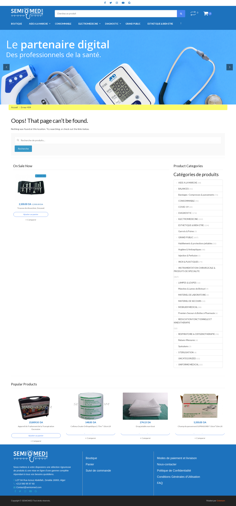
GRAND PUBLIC (133, 23)
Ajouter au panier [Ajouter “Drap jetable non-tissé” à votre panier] (145, 436)
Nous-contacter (166, 464)
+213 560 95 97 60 (23, 483)
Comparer (31, 223)
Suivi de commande (98, 470)
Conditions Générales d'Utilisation (178, 476)
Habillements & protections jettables (193, 243)
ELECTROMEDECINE (88, 23)
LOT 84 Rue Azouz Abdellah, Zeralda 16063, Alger (39, 480)
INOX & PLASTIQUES (186, 261)
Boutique (16, 23)
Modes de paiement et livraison (177, 458)
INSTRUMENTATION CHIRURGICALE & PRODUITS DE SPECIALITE (194, 269)
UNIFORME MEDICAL (186, 364)
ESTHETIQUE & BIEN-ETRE (160, 23)
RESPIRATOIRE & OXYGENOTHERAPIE (194, 334)
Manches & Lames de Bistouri (190, 288)
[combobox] (114, 13)
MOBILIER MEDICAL (186, 307)
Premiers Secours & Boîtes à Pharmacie (194, 313)
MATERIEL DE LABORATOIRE (190, 295)
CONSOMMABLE (63, 23)
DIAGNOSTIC (111, 23)
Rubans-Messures (184, 340)
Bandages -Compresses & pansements (194, 194)
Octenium (221, 500)
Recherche (23, 148)
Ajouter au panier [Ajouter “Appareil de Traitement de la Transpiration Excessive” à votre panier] (35, 439)
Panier (90, 464)
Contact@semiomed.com (27, 487)
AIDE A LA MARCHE (38, 23)
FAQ (160, 483)
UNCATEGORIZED (185, 358)
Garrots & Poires (184, 231)
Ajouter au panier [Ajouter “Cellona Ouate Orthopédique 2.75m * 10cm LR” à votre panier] (90, 436)
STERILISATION (184, 352)
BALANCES (181, 188)
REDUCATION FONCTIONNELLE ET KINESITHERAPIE (193, 321)
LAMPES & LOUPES (185, 282)
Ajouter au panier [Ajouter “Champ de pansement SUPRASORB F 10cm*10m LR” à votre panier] (200, 436)
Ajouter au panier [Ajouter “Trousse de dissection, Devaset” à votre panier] (30, 217)
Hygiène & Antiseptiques (187, 249)
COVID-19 (181, 207)
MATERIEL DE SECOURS (187, 301)
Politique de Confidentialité (174, 470)
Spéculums (181, 346)
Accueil (14, 107)
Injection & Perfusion (186, 255)
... (179, 23)
